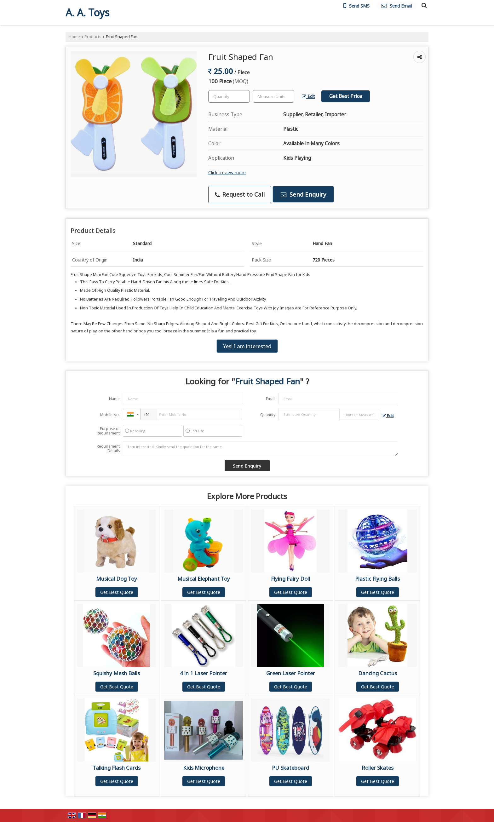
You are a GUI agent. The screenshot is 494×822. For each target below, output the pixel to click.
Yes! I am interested (247, 346)
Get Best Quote (116, 592)
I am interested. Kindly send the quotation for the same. (260, 448)
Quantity (267, 414)
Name (114, 398)
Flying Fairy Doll (290, 578)
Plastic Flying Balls (377, 578)
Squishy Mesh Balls (116, 673)
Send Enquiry (303, 194)
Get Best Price (345, 96)
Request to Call (240, 194)
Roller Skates (377, 767)
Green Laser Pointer (290, 673)
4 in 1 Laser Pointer (203, 673)
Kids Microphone (203, 767)
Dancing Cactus (377, 673)
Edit (308, 96)
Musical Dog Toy (116, 578)
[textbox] (273, 96)
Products (92, 36)
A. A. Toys (87, 13)
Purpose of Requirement (108, 431)
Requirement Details (108, 448)
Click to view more (227, 172)
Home (74, 36)
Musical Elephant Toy (203, 578)
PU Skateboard (290, 767)
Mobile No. (110, 414)
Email (270, 398)
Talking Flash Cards (117, 767)
